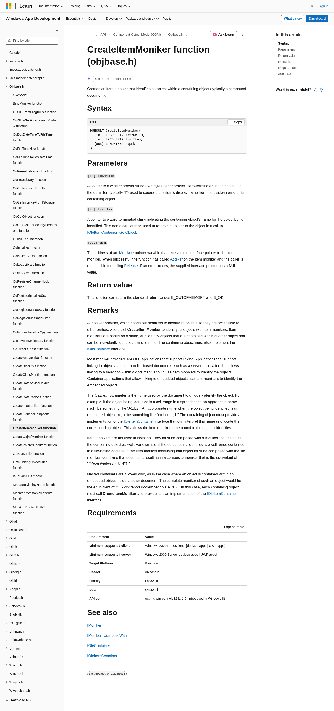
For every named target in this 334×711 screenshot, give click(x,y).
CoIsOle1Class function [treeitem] (30, 245)
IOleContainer (98, 349)
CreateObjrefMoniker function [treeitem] (34, 426)
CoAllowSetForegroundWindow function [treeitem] (34, 112)
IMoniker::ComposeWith (107, 636)
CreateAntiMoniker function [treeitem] (32, 347)
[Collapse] (57, 31)
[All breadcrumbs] (91, 34)
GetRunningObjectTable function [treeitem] (30, 454)
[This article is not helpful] (321, 89)
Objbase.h (175, 34)
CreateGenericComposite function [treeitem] (31, 406)
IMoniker (125, 253)
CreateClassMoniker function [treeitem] (34, 364)
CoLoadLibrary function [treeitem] (30, 253)
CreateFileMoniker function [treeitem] (32, 395)
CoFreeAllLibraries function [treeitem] (32, 160)
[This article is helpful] (315, 89)
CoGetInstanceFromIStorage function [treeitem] (34, 194)
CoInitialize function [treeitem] (27, 237)
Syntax (283, 43)
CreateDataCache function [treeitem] (32, 386)
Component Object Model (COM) (137, 34)
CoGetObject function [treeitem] (28, 205)
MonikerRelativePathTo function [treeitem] (29, 499)
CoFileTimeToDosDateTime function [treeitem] (33, 149)
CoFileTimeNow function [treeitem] (30, 138)
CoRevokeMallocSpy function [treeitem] (34, 330)
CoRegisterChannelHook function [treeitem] (31, 273)
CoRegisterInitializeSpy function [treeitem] (30, 287)
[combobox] (32, 41)
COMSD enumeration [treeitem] (28, 262)
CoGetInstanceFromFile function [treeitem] (30, 180)
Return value (287, 55)
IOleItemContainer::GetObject (111, 232)
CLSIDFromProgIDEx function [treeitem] (34, 101)
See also (284, 74)
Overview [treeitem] (19, 84)
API (103, 34)
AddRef (176, 259)
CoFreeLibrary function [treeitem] (29, 169)
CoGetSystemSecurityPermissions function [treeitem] (35, 217)
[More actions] (243, 34)
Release (131, 266)
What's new (293, 18)
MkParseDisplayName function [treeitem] (35, 474)
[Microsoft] (9, 6)
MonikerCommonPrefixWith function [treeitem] (32, 485)
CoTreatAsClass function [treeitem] (31, 338)
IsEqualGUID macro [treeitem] (27, 465)
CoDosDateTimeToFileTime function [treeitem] (33, 126)
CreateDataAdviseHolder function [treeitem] (31, 375)
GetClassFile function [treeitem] (28, 443)
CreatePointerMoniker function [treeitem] (35, 434)
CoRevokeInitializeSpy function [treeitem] (35, 321)
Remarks (284, 62)
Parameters (286, 49)
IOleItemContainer (139, 421)
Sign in (323, 6)
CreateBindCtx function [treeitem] (29, 355)
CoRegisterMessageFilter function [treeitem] (31, 310)
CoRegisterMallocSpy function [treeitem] (35, 299)
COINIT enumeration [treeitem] (28, 228)
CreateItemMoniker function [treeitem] (34, 417)
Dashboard (317, 18)
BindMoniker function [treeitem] (28, 92)
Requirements (288, 68)
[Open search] (312, 6)
